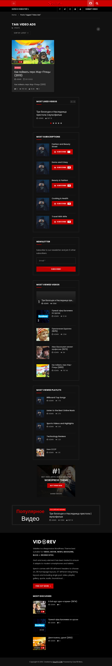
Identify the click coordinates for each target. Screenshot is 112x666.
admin (19, 79)
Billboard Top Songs (56, 397)
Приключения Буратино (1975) (61, 329)
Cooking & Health (60, 198)
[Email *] (56, 260)
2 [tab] (53, 123)
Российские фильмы (57, 510)
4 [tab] (58, 123)
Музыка (17, 68)
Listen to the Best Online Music (61, 410)
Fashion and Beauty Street (61, 145)
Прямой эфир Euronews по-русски (62, 311)
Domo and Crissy (60, 162)
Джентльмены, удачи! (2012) (60, 637)
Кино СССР (51, 449)
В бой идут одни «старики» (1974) (62, 601)
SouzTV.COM (58, 662)
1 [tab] (51, 123)
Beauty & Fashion (60, 180)
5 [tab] (61, 123)
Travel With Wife (59, 216)
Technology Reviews (56, 436)
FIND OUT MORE (43, 586)
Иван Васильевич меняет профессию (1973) (62, 348)
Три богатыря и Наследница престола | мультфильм (51, 113)
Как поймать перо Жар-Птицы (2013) (32, 73)
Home (14, 15)
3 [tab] (56, 123)
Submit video (91, 9)
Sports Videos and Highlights (60, 423)
